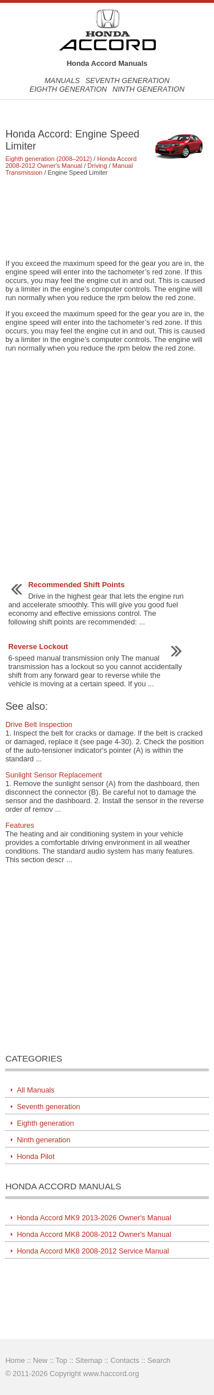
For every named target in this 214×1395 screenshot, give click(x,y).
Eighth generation (68, 89)
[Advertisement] (106, 217)
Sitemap (88, 1360)
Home (15, 1360)
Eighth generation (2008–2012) (48, 158)
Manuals (62, 80)
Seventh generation (127, 80)
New (40, 1360)
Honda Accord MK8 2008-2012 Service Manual (93, 1251)
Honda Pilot (35, 1156)
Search (159, 1360)
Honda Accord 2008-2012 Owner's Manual (70, 162)
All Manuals (35, 1090)
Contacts (124, 1360)
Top (61, 1360)
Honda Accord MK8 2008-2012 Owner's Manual (94, 1234)
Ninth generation (148, 89)
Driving (97, 165)
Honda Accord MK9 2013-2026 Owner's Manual (94, 1217)
